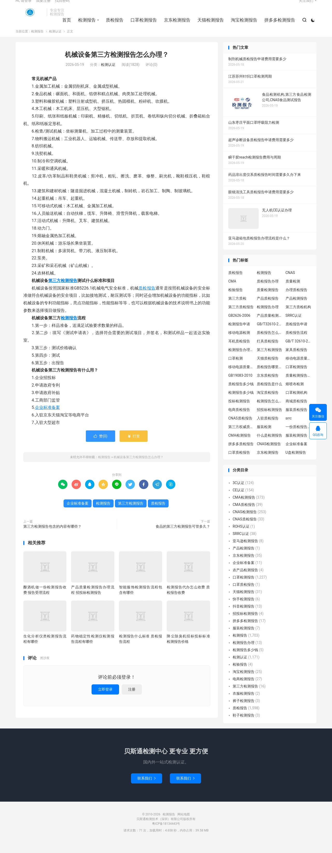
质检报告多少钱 (241, 394)
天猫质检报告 (268, 368)
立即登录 (105, 699)
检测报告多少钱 (241, 403)
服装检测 (264, 437)
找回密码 (62, 7)
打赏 (133, 446)
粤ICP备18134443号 (166, 834)
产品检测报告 (296, 308)
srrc (289, 428)
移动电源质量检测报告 (299, 368)
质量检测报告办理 (299, 385)
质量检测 (293, 291)
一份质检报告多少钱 (299, 437)
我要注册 (43, 7)
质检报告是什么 (269, 394)
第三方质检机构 (298, 317)
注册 (131, 699)
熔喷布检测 (295, 394)
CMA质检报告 (244, 515)
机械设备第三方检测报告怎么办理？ (117, 64)
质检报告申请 (296, 334)
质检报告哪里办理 (270, 377)
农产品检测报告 (245, 580)
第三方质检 (237, 308)
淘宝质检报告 (268, 403)
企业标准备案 (47, 417)
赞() (100, 446)
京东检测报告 (175, 26)
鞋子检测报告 (243, 725)
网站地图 (183, 824)
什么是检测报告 (269, 445)
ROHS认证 (241, 536)
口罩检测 (235, 368)
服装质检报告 (296, 420)
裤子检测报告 (243, 711)
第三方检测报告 (62, 290)
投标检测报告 (239, 411)
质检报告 (113, 26)
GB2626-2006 (239, 326)
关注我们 (306, 7)
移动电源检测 (239, 343)
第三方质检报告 (241, 317)
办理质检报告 (296, 300)
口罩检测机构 (296, 403)
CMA (232, 291)
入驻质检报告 (268, 428)
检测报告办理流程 (241, 360)
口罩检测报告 (142, 26)
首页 (65, 26)
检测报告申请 (239, 334)
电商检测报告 (243, 689)
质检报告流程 (296, 343)
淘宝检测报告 (242, 26)
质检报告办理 (268, 291)
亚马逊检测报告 (245, 551)
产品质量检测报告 (270, 326)
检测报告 (30, 18)
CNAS (290, 283)
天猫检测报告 (209, 26)
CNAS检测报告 (269, 454)
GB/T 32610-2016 (299, 351)
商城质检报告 (296, 411)
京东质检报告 (268, 385)
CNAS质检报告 (240, 428)
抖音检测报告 (243, 616)
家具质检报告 (296, 360)
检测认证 (55, 41)
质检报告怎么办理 (270, 343)
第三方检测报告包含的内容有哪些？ (52, 536)
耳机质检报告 (239, 351)
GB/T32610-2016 (270, 334)
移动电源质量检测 (241, 377)
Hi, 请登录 (24, 7)
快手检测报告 (243, 609)
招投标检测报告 (269, 420)
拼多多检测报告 (278, 26)
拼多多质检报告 (241, 454)
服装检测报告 (296, 445)
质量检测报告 (268, 300)
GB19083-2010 (240, 385)
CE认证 (238, 500)
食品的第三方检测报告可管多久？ (183, 536)
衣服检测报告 (243, 703)
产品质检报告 (268, 308)
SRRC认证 (294, 326)
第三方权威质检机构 (241, 437)
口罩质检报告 (239, 462)
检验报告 (235, 300)
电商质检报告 (239, 420)
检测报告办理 (268, 317)
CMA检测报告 (239, 445)
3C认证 (238, 493)
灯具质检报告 (268, 351)
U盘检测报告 (296, 462)
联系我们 (146, 788)
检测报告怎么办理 (270, 411)
